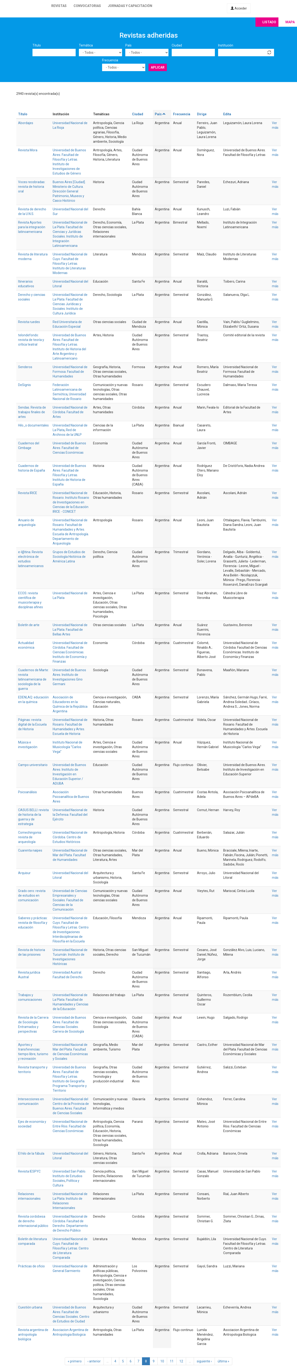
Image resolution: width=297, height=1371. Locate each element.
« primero (75, 1361)
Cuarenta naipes (30, 850)
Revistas (59, 6)
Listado (269, 22)
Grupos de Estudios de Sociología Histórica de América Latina (69, 556)
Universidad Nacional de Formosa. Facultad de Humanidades (70, 371)
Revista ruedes (29, 322)
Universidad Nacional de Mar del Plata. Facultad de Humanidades (70, 855)
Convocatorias (87, 6)
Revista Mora (27, 150)
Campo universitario (33, 765)
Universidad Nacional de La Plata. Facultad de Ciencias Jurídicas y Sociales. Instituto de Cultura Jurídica (70, 304)
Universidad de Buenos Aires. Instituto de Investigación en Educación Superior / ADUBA (69, 774)
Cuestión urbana (30, 1307)
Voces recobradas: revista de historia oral (31, 186)
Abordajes (25, 123)
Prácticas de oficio (31, 1266)
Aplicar (158, 67)
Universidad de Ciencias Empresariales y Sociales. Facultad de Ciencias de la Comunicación (70, 900)
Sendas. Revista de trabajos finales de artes (32, 412)
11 (172, 1361)
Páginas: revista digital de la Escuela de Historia (32, 724)
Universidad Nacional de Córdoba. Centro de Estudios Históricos (70, 837)
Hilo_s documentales (33, 425)
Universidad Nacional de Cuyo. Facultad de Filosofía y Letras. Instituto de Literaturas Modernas (70, 263)
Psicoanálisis (27, 792)
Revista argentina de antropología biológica (33, 1334)
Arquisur (24, 873)
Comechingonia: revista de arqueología (30, 837)
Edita (227, 114)
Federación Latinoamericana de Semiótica (67, 389)
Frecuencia (110, 60)
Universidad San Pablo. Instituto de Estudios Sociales (69, 1176)
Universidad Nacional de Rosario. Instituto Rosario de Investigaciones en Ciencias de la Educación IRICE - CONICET (71, 502)
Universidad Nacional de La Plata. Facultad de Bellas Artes (70, 629)
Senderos (25, 367)
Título (36, 45)
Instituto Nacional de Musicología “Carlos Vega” (67, 746)
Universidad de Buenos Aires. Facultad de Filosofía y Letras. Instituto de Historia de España (69, 475)
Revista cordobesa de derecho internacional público (33, 1221)
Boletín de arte (28, 625)
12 (181, 1361)
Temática (86, 45)
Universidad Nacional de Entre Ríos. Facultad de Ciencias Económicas (70, 1126)
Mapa (290, 22)
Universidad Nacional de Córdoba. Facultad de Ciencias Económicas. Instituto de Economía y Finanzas (70, 652)
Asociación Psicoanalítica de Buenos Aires (71, 796)
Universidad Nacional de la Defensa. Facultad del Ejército (70, 814)
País (128, 45)
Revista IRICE (27, 493)
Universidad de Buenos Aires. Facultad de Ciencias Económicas (69, 447)
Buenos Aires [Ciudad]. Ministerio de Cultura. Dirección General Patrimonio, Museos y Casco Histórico (69, 191)
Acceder (239, 8)
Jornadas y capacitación (130, 6)
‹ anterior (94, 1361)
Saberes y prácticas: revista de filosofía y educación (33, 922)
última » (223, 1361)
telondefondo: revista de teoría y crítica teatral (31, 339)
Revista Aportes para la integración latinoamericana (31, 227)
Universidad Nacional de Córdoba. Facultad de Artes (70, 412)
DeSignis (24, 385)
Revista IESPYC (29, 1171)
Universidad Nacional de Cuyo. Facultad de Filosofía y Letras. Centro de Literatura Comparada (71, 1248)
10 (162, 1361)
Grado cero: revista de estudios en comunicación (31, 895)
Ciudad (177, 45)
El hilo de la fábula (31, 1153)
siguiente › (204, 1361)
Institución (225, 45)
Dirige (202, 114)
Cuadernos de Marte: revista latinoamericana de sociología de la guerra (33, 679)
